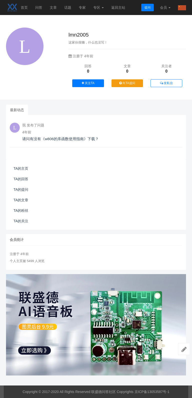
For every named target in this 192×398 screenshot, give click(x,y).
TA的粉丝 (21, 211)
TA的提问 (21, 189)
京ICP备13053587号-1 (152, 392)
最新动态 (17, 110)
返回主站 (118, 8)
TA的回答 (21, 179)
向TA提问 (127, 83)
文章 (53, 8)
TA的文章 (21, 200)
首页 (24, 8)
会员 (165, 8)
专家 (82, 8)
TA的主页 (21, 168)
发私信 (166, 83)
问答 (38, 8)
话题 (67, 8)
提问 (147, 7)
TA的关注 (21, 221)
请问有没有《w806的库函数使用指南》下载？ (60, 139)
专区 (98, 8)
